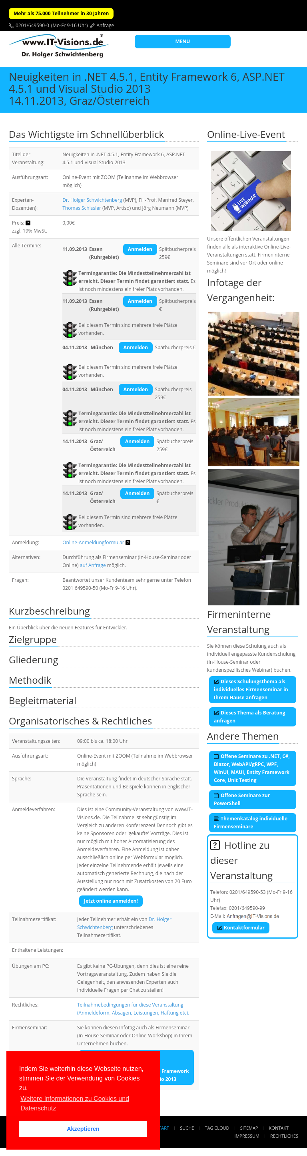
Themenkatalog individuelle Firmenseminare (250, 822)
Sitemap (249, 1128)
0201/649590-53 (247, 892)
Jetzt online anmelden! (111, 900)
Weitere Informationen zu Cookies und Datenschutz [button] (74, 1103)
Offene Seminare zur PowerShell (242, 799)
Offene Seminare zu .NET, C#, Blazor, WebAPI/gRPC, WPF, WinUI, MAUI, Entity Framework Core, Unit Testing (252, 768)
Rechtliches (284, 1136)
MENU (182, 41)
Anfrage (105, 25)
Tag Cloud (217, 1128)
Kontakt (279, 1128)
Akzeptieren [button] (83, 1129)
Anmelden (140, 249)
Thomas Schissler (81, 208)
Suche (187, 1128)
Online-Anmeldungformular (93, 542)
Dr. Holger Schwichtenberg (92, 200)
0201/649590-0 (32, 25)
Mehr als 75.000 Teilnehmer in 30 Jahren (61, 13)
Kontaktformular (241, 927)
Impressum (246, 1136)
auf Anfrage (93, 565)
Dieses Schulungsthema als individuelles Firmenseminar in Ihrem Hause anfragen (251, 689)
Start (162, 1128)
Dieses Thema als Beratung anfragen (249, 716)
